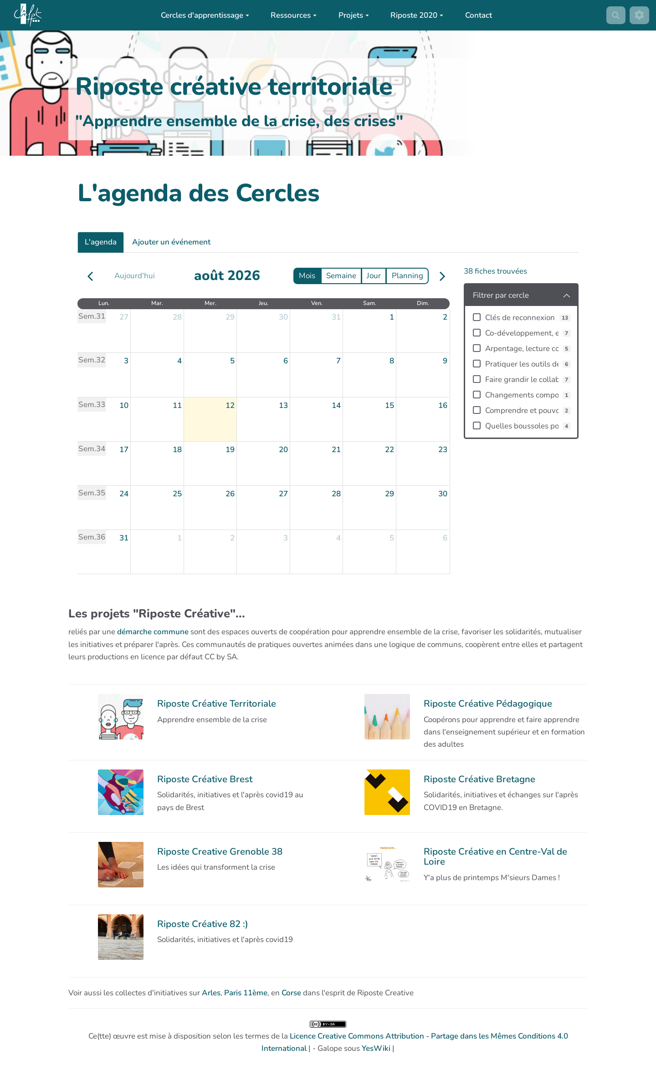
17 (123, 449)
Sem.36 (91, 537)
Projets (353, 15)
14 (336, 405)
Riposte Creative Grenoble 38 (219, 851)
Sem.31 (91, 316)
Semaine (341, 275)
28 (177, 317)
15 (389, 405)
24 (123, 494)
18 (177, 449)
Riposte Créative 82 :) (202, 923)
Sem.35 (91, 493)
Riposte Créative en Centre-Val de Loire (495, 856)
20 (283, 449)
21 (336, 449)
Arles (211, 993)
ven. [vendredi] (317, 303)
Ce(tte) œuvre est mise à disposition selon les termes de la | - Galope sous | (328, 1037)
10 (123, 405)
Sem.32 (91, 360)
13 (283, 405)
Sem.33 (91, 404)
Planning (407, 275)
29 (230, 317)
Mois (307, 275)
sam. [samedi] (369, 303)
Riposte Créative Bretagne (479, 779)
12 (230, 405)
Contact (478, 15)
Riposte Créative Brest (204, 779)
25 (177, 494)
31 (336, 317)
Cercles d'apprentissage (205, 15)
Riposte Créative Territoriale (216, 703)
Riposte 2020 (416, 15)
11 (177, 405)
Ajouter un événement (171, 242)
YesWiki (376, 1048)
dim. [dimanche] (423, 303)
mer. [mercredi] (210, 303)
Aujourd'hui (134, 275)
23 (442, 449)
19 (230, 449)
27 (123, 317)
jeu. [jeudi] (263, 303)
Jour (374, 275)
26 (230, 494)
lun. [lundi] (103, 303)
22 (389, 449)
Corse (291, 993)
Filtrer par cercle (501, 295)
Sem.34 (91, 448)
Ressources (294, 15)
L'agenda (101, 242)
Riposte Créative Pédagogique (488, 703)
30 (283, 317)
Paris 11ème (245, 993)
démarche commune (153, 632)
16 (442, 405)
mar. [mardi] (157, 303)
